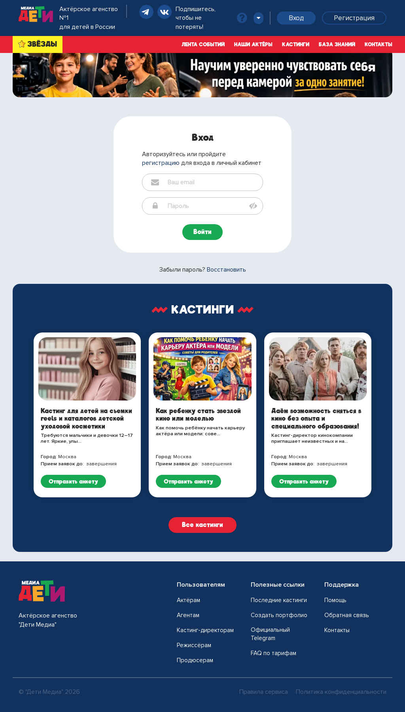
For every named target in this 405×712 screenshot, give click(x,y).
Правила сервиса (263, 692)
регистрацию (161, 163)
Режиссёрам (194, 645)
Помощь (335, 600)
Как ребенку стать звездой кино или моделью (198, 414)
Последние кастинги (279, 600)
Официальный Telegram (270, 634)
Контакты (378, 44)
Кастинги (295, 44)
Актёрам (188, 600)
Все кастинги (202, 525)
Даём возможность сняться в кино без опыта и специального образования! (316, 418)
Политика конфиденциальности (341, 692)
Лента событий (203, 44)
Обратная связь (346, 615)
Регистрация (354, 18)
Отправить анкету (73, 481)
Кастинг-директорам (205, 630)
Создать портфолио (279, 615)
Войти (202, 232)
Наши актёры (253, 44)
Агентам (188, 615)
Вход (296, 18)
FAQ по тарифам (273, 653)
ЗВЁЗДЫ (42, 44)
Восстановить (226, 270)
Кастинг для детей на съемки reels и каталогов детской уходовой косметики (86, 418)
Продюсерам (195, 660)
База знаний (337, 44)
